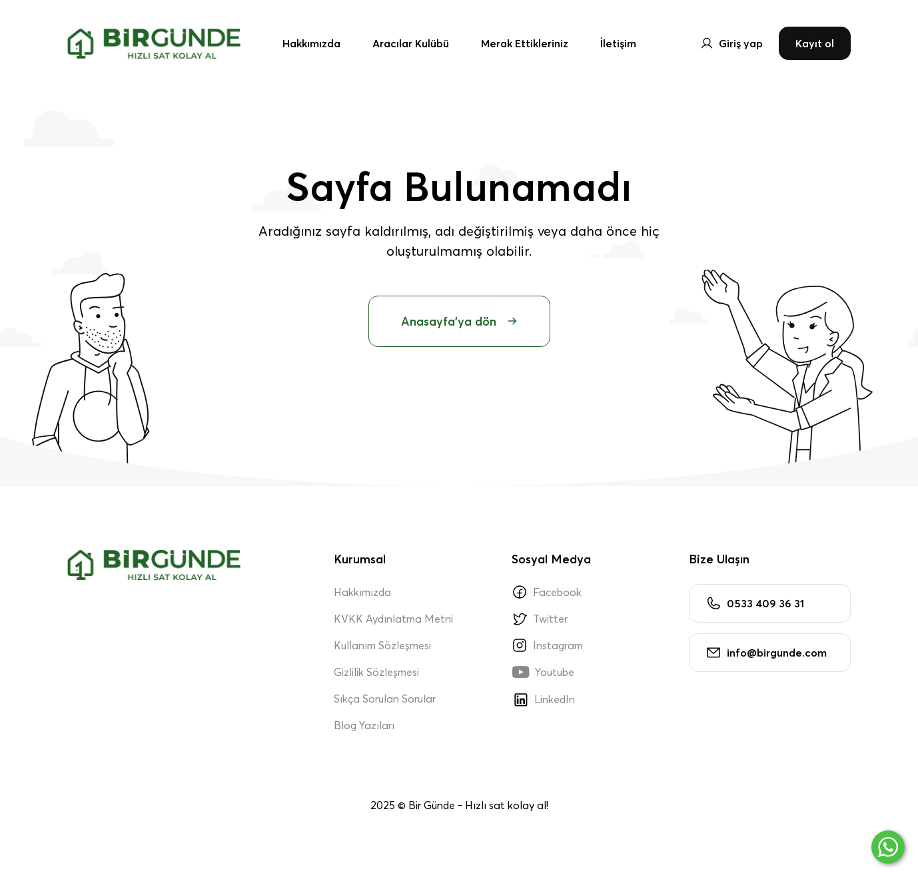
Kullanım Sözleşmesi (382, 645)
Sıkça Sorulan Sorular (385, 698)
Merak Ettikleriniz (524, 43)
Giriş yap (731, 43)
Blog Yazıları (364, 725)
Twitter (540, 619)
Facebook (547, 592)
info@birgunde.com (766, 653)
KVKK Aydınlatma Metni (393, 618)
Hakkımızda (311, 43)
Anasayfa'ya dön (459, 321)
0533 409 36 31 (754, 603)
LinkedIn (543, 699)
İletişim (618, 43)
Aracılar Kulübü (410, 43)
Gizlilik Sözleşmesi (376, 672)
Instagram (547, 645)
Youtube (543, 672)
